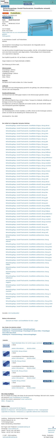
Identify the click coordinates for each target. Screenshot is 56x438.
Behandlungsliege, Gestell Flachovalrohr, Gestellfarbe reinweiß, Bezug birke (27, 189)
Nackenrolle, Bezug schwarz (20, 371)
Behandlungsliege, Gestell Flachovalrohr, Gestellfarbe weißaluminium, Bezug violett (29, 303)
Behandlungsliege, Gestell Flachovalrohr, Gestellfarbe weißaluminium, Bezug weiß (29, 306)
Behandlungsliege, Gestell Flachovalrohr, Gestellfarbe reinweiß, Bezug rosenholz (28, 221)
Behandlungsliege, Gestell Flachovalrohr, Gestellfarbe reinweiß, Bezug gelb (27, 197)
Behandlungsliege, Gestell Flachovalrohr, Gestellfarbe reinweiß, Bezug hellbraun (28, 208)
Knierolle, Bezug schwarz (19, 361)
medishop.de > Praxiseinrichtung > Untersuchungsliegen (19, 334)
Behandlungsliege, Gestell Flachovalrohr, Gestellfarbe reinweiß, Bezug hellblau (28, 205)
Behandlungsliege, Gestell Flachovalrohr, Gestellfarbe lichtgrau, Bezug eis (26, 139)
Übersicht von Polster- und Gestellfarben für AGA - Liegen (22, 320)
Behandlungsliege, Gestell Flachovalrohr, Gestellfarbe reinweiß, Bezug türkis (27, 227)
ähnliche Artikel (31, 348)
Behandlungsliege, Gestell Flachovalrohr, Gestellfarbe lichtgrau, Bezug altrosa (27, 125)
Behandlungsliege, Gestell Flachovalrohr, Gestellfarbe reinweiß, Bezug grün (27, 203)
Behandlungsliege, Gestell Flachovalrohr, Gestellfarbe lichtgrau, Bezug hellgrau (28, 155)
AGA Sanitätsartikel (13, 313)
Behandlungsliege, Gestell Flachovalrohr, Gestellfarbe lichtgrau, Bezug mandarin (28, 163)
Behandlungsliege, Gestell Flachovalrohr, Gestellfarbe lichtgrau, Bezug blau (27, 136)
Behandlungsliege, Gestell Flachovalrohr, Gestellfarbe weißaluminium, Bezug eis (28, 252)
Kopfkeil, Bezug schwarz (18, 381)
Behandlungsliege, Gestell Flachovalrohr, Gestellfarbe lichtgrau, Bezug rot (26, 168)
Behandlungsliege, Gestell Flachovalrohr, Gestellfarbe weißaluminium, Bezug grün (29, 260)
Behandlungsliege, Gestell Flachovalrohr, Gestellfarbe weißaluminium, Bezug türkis (29, 301)
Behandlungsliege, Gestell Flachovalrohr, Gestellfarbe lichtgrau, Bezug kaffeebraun (29, 157)
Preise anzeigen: (29, 3)
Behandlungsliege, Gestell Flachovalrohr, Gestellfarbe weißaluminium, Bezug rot (28, 294)
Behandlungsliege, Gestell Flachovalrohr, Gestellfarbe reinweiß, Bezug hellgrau (28, 211)
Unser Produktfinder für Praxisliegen (19, 397)
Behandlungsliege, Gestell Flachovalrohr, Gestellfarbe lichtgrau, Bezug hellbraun (28, 152)
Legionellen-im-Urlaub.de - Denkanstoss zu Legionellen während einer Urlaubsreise (24, 411)
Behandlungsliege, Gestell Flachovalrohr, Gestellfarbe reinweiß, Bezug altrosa (27, 181)
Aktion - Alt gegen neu (7, 401)
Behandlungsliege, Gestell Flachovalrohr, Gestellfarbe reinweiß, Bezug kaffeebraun (29, 213)
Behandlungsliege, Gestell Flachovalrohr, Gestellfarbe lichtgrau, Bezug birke (27, 133)
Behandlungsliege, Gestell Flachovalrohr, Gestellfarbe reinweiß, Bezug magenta (28, 216)
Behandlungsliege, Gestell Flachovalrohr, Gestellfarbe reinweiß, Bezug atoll (27, 187)
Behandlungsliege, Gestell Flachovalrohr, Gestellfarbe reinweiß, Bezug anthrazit (28, 184)
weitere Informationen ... (18, 348)
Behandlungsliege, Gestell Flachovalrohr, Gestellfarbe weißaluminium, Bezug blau (29, 249)
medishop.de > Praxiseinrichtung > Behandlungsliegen (18, 329)
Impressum (51, 432)
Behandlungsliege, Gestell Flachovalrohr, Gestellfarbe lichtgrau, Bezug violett (27, 176)
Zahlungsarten (6, 36)
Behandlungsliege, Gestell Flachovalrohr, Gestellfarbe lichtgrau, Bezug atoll (27, 131)
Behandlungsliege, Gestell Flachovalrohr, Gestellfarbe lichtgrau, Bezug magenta (28, 160)
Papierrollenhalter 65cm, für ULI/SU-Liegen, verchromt (27, 343)
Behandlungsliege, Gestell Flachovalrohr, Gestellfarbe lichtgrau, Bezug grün (27, 147)
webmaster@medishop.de (10, 437)
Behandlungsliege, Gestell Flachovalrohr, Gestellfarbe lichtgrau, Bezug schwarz (28, 171)
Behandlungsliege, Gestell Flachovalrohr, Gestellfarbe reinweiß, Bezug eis (26, 195)
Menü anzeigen (5, 6)
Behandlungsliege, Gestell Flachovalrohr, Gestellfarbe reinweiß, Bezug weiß (27, 232)
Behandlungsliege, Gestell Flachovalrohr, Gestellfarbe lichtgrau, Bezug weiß (27, 179)
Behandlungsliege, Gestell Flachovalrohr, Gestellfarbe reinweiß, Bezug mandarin (28, 219)
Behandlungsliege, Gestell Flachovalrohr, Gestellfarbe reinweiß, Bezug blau (27, 192)
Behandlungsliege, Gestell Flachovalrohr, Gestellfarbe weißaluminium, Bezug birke (29, 246)
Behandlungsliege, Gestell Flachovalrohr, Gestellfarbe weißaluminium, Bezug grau (29, 257)
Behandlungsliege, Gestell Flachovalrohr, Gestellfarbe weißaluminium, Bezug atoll (28, 244)
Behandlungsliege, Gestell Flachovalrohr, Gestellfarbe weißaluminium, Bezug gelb (29, 254)
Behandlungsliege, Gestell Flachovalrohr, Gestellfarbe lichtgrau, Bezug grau (27, 144)
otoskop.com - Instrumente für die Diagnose (13, 408)
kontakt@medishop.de (24, 427)
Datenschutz (51, 430)
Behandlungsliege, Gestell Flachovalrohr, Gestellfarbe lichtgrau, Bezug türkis (27, 173)
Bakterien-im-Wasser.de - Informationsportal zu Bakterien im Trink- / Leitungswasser (24, 410)
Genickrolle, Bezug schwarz (19, 351)
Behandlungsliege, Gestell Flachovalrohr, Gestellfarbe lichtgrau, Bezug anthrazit (28, 128)
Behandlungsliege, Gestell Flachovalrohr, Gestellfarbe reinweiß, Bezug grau (27, 200)
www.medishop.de (13, 428)
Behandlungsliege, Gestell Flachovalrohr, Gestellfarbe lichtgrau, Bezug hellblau (28, 149)
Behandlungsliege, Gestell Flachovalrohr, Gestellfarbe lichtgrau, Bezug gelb (27, 141)
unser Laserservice (26, 399)
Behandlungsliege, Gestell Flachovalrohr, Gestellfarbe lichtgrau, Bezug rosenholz (28, 165)
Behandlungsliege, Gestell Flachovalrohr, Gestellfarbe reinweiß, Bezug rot (26, 224)
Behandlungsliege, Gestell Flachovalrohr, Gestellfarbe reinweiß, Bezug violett (27, 229)
